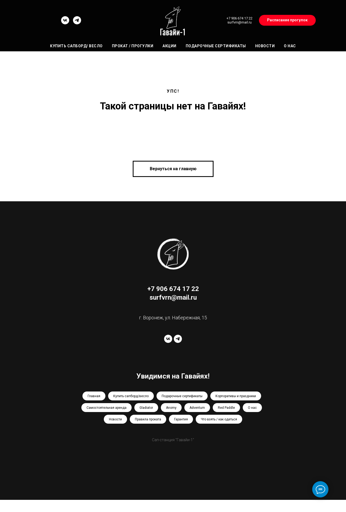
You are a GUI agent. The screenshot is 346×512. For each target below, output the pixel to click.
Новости (265, 46)
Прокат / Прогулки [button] (133, 46)
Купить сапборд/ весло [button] (76, 46)
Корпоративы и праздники (235, 396)
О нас (290, 46)
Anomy (171, 408)
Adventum (197, 408)
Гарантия (181, 419)
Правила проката (148, 419)
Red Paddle (226, 408)
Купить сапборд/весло (131, 396)
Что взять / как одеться (219, 419)
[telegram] (77, 23)
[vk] (65, 23)
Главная (94, 396)
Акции (169, 46)
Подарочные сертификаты (216, 46)
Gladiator (146, 408)
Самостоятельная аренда (106, 408)
